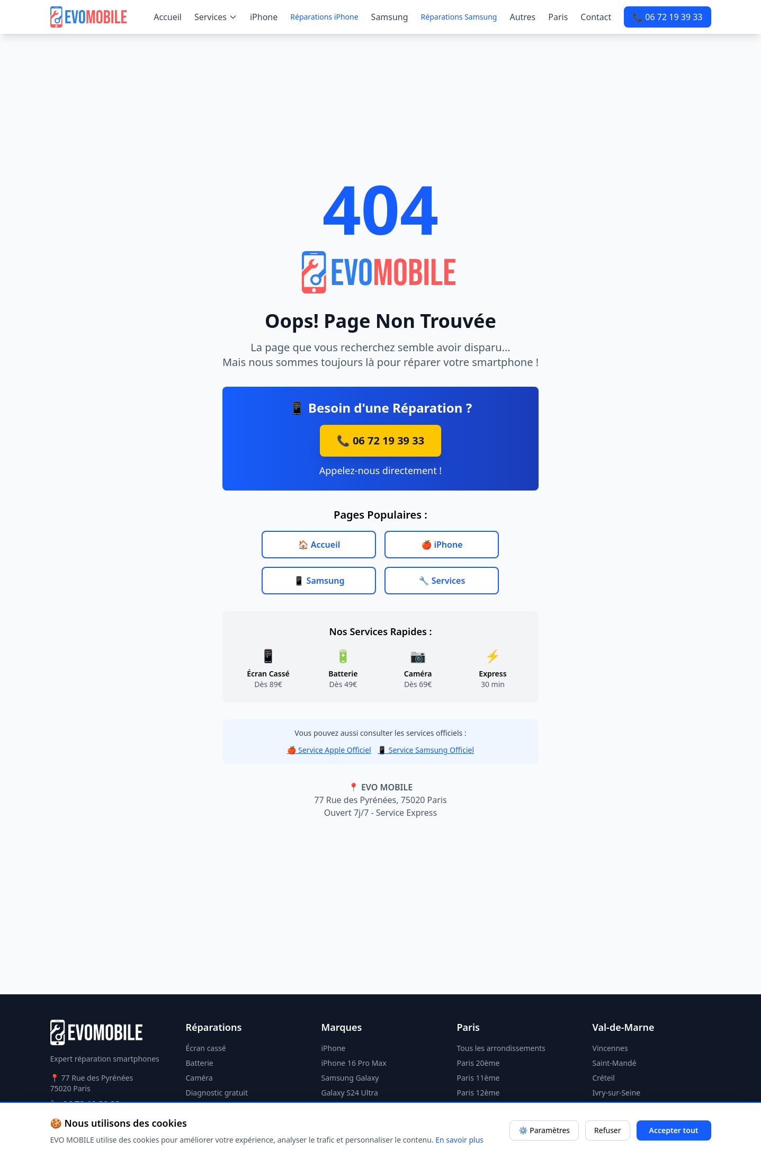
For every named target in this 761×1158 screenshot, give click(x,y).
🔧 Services (442, 580)
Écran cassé (206, 1048)
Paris (558, 17)
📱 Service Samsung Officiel (426, 750)
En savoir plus (459, 1140)
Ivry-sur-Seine (617, 1093)
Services (215, 17)
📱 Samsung (319, 580)
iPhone (263, 17)
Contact (595, 17)
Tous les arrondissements (501, 1048)
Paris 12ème (478, 1093)
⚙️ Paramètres (544, 1130)
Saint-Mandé (615, 1063)
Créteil (604, 1078)
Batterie (199, 1063)
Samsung (389, 17)
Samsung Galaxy (350, 1078)
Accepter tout (674, 1130)
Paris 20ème (478, 1063)
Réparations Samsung (459, 17)
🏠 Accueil (319, 544)
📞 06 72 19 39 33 (667, 17)
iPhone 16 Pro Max (354, 1063)
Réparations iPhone (324, 17)
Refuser (607, 1130)
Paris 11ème (478, 1078)
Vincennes (610, 1048)
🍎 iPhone (441, 544)
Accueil (168, 17)
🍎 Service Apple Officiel (329, 750)
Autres (522, 17)
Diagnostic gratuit (217, 1093)
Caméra (199, 1078)
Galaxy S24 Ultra (349, 1093)
